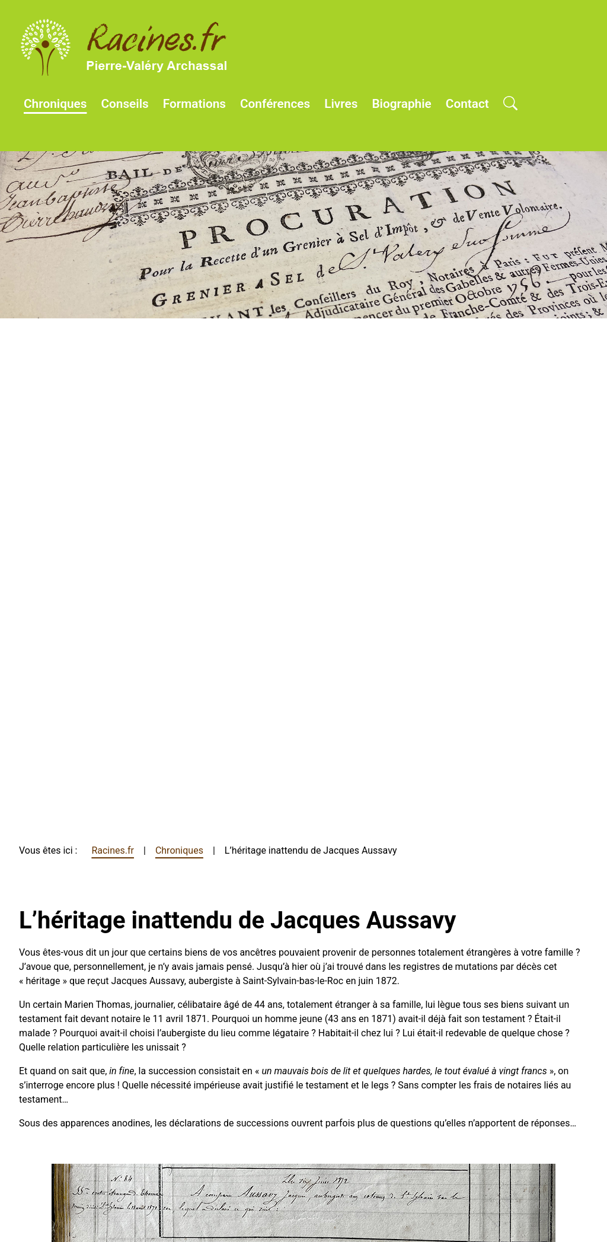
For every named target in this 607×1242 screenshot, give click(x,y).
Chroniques (55, 104)
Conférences (275, 104)
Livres (340, 104)
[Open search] (510, 104)
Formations (194, 104)
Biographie (401, 104)
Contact (467, 104)
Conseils (124, 104)
